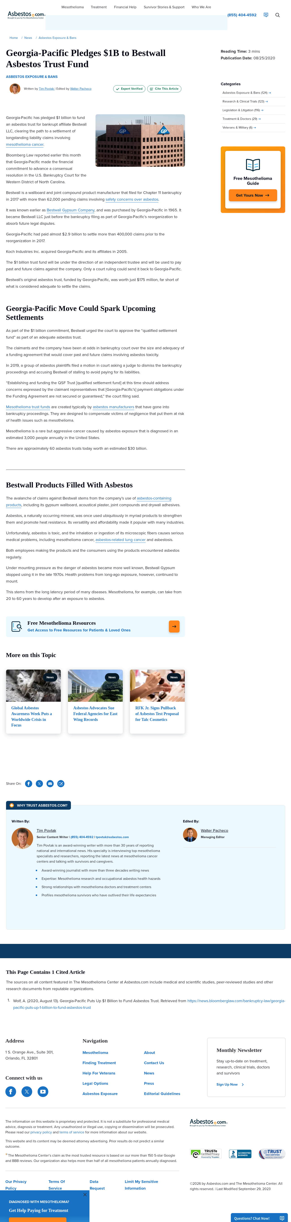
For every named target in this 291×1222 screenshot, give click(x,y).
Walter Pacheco (80, 74)
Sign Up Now (230, 1068)
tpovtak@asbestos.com (112, 821)
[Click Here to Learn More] (174, 612)
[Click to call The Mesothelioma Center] (242, 8)
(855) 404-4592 (82, 821)
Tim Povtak (47, 74)
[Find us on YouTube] (43, 1075)
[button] (73, 8)
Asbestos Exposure (100, 1077)
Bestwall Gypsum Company (70, 195)
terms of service (71, 1116)
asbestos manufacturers (113, 392)
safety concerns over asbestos (132, 185)
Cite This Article (164, 74)
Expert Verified (129, 74)
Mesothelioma (95, 1036)
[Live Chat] (266, 8)
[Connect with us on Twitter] (27, 1075)
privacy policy (41, 1116)
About (149, 1036)
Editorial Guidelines (162, 1077)
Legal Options (95, 1067)
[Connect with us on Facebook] (10, 1075)
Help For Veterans (99, 1057)
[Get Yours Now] (253, 181)
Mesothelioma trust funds (28, 392)
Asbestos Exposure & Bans (32, 62)
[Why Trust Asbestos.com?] (38, 789)
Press (149, 1067)
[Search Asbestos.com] (277, 8)
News (149, 1057)
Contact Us (154, 1047)
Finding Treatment (99, 1047)
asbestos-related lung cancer (121, 525)
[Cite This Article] (60, 767)
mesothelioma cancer (24, 130)
